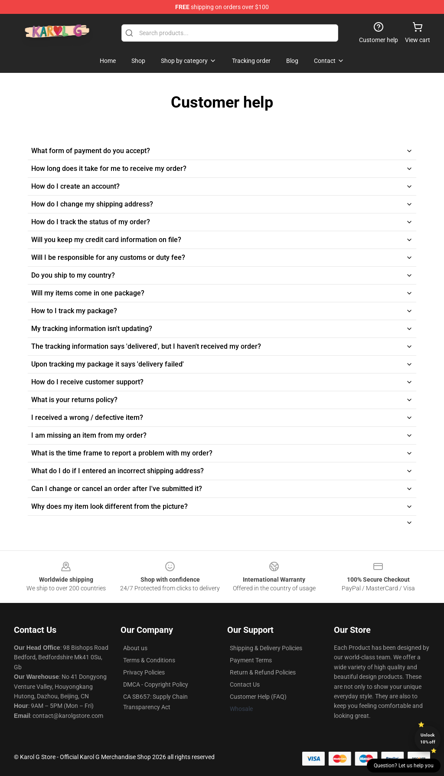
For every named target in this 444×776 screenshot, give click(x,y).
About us (135, 648)
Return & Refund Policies (263, 672)
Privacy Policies (144, 672)
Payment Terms (251, 660)
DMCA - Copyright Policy (155, 684)
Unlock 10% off (427, 738)
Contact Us (245, 684)
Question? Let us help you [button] (404, 766)
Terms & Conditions (149, 660)
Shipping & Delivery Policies (266, 648)
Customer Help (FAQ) (258, 696)
